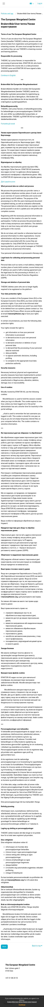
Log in (39, 3)
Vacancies (14, 988)
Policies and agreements (8, 14)
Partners (32, 974)
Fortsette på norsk (8, 124)
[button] (31, 3)
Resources (32, 977)
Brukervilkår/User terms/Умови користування (22, 1002)
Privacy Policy (15, 993)
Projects (32, 980)
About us (32, 982)
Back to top (37, 946)
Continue (22, 1005)
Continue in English (8, 75)
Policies (7, 962)
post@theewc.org (12, 975)
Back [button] (4, 947)
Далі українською (8, 182)
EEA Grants (14, 990)
